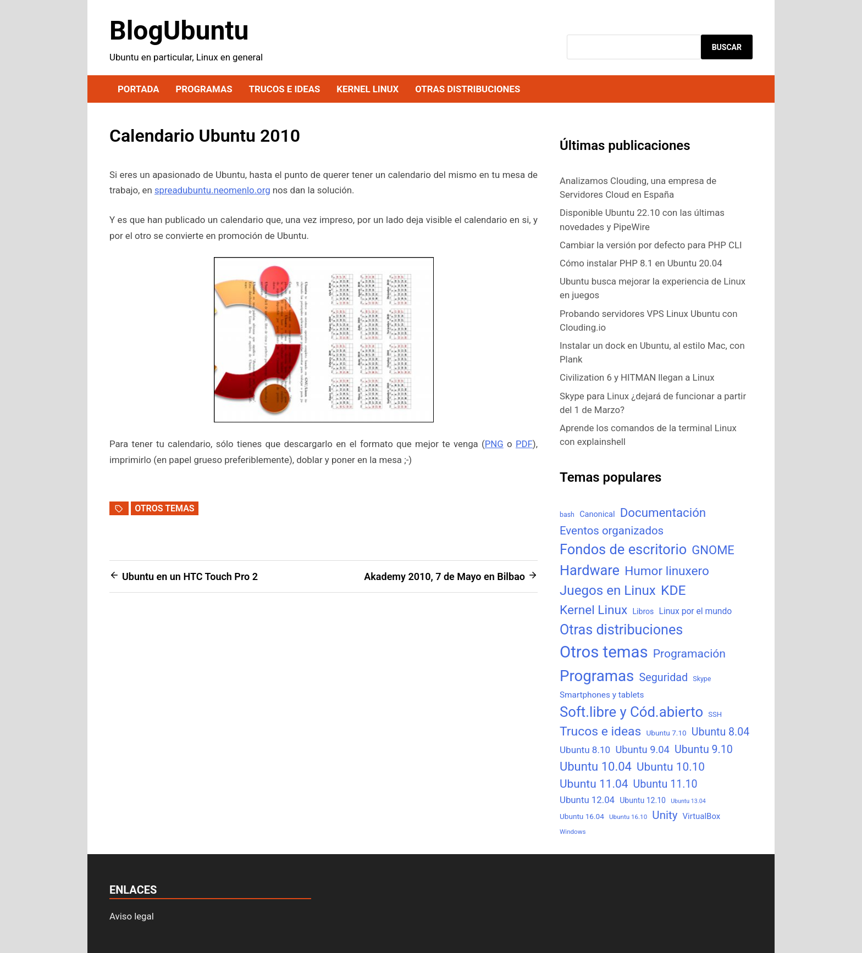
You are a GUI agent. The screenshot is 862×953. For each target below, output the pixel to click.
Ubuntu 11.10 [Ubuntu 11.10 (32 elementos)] (665, 784)
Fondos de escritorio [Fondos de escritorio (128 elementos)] (623, 549)
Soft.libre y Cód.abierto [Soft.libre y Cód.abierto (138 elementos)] (631, 712)
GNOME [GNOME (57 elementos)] (713, 550)
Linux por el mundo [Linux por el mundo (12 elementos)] (695, 611)
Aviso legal (131, 916)
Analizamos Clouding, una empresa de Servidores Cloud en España (638, 187)
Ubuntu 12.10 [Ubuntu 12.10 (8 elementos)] (643, 800)
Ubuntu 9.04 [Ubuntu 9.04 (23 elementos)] (642, 749)
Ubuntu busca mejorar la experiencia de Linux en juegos (652, 288)
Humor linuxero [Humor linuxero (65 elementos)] (667, 571)
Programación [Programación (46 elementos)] (689, 653)
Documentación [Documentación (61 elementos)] (663, 512)
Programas (203, 88)
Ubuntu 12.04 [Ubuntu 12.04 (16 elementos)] (587, 799)
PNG (494, 443)
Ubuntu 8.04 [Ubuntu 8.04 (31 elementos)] (720, 732)
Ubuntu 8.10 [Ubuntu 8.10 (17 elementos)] (585, 749)
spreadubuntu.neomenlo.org (212, 190)
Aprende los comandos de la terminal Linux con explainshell (648, 434)
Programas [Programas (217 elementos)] (597, 676)
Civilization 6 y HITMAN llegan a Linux (637, 377)
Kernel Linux (367, 88)
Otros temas (164, 508)
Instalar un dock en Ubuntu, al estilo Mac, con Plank (652, 352)
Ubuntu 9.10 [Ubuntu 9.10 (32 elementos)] (704, 749)
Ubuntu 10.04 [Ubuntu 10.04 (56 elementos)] (596, 766)
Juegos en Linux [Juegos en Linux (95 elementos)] (608, 590)
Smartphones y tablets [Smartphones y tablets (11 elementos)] (602, 695)
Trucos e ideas (285, 88)
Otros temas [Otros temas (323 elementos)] (604, 652)
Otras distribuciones (467, 88)
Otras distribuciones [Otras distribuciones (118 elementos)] (621, 630)
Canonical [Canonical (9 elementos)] (597, 514)
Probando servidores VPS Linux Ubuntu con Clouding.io (648, 320)
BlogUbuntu (178, 30)
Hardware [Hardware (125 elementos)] (590, 570)
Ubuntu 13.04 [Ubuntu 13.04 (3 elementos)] (688, 801)
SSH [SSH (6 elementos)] (715, 714)
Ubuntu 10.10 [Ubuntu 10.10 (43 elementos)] (671, 766)
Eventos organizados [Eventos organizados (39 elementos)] (612, 530)
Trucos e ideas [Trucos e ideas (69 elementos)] (600, 731)
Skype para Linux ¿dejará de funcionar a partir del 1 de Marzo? (653, 403)
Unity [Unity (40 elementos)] (664, 815)
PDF (524, 443)
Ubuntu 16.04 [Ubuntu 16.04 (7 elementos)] (582, 816)
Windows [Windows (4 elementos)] (572, 831)
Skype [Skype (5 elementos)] (702, 679)
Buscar (727, 47)
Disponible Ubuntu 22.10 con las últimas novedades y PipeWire (642, 219)
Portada (138, 88)
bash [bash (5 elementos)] (567, 514)
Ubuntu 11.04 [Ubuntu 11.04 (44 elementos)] (594, 783)
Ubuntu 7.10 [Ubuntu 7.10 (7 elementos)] (666, 732)
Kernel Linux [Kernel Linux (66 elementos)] (593, 610)
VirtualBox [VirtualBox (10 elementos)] (702, 816)
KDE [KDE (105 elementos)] (673, 590)
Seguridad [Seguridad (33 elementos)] (663, 677)
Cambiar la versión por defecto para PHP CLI (651, 244)
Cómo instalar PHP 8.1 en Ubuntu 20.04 (641, 263)
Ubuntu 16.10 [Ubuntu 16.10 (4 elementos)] (628, 817)
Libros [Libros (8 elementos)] (643, 611)
